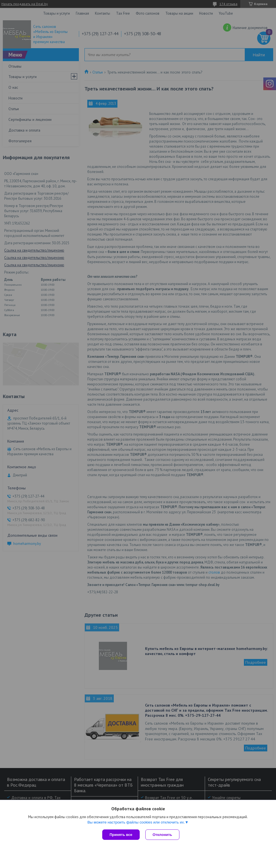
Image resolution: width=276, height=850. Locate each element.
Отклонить (162, 835)
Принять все (121, 835)
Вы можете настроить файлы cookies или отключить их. (136, 822)
